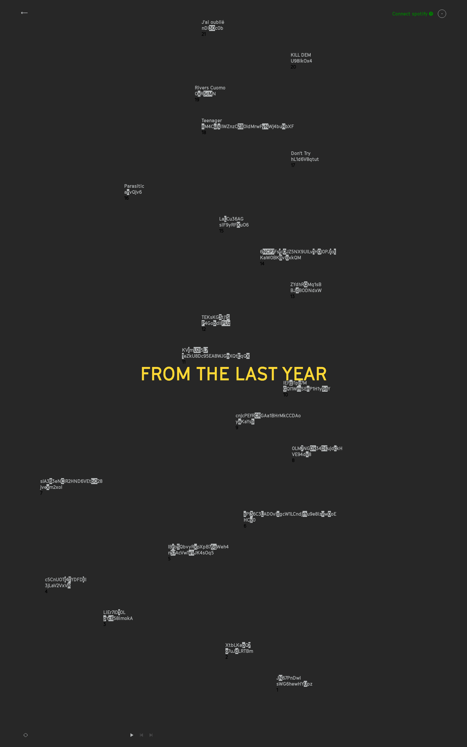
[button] (324, 28)
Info (442, 14)
